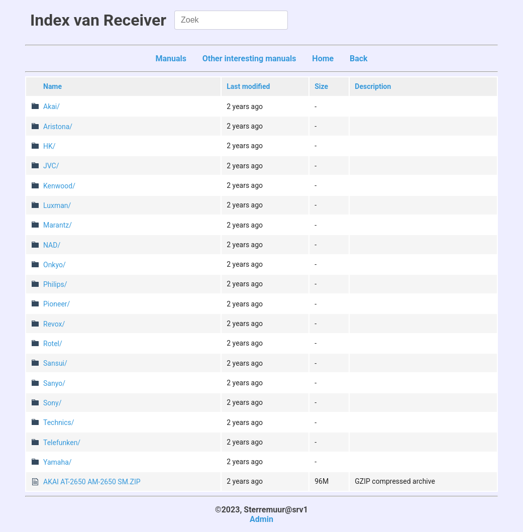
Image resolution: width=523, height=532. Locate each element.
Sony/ (52, 403)
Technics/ (58, 422)
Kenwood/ (59, 186)
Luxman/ (57, 205)
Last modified (248, 86)
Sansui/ (55, 363)
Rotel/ (52, 344)
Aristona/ (57, 127)
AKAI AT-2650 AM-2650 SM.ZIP (92, 482)
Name (52, 86)
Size (321, 86)
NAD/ (51, 245)
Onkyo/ (54, 265)
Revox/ (54, 324)
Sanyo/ (54, 383)
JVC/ (51, 166)
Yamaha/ (57, 462)
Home (323, 58)
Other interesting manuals (249, 58)
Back (359, 58)
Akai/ (51, 106)
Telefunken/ (61, 443)
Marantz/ (57, 225)
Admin (261, 519)
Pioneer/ (56, 304)
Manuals (170, 58)
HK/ (49, 146)
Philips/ (55, 284)
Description (373, 86)
